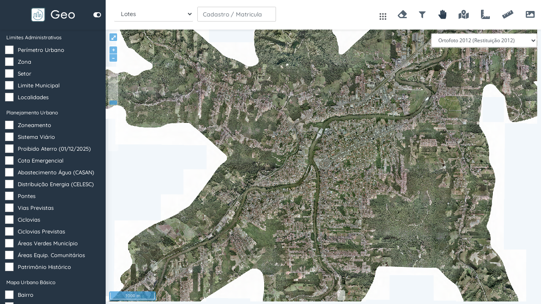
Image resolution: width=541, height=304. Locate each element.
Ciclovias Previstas (41, 231)
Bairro (25, 294)
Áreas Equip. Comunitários (51, 255)
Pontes (27, 196)
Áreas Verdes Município (48, 243)
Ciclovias (29, 219)
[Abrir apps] (383, 15)
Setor (24, 73)
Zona (24, 61)
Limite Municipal (39, 85)
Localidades (33, 97)
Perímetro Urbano (41, 49)
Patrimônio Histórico (44, 266)
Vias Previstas (36, 207)
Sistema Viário (36, 136)
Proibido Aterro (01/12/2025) (54, 148)
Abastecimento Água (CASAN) (56, 172)
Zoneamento (34, 125)
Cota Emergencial (40, 160)
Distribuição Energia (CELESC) (56, 184)
